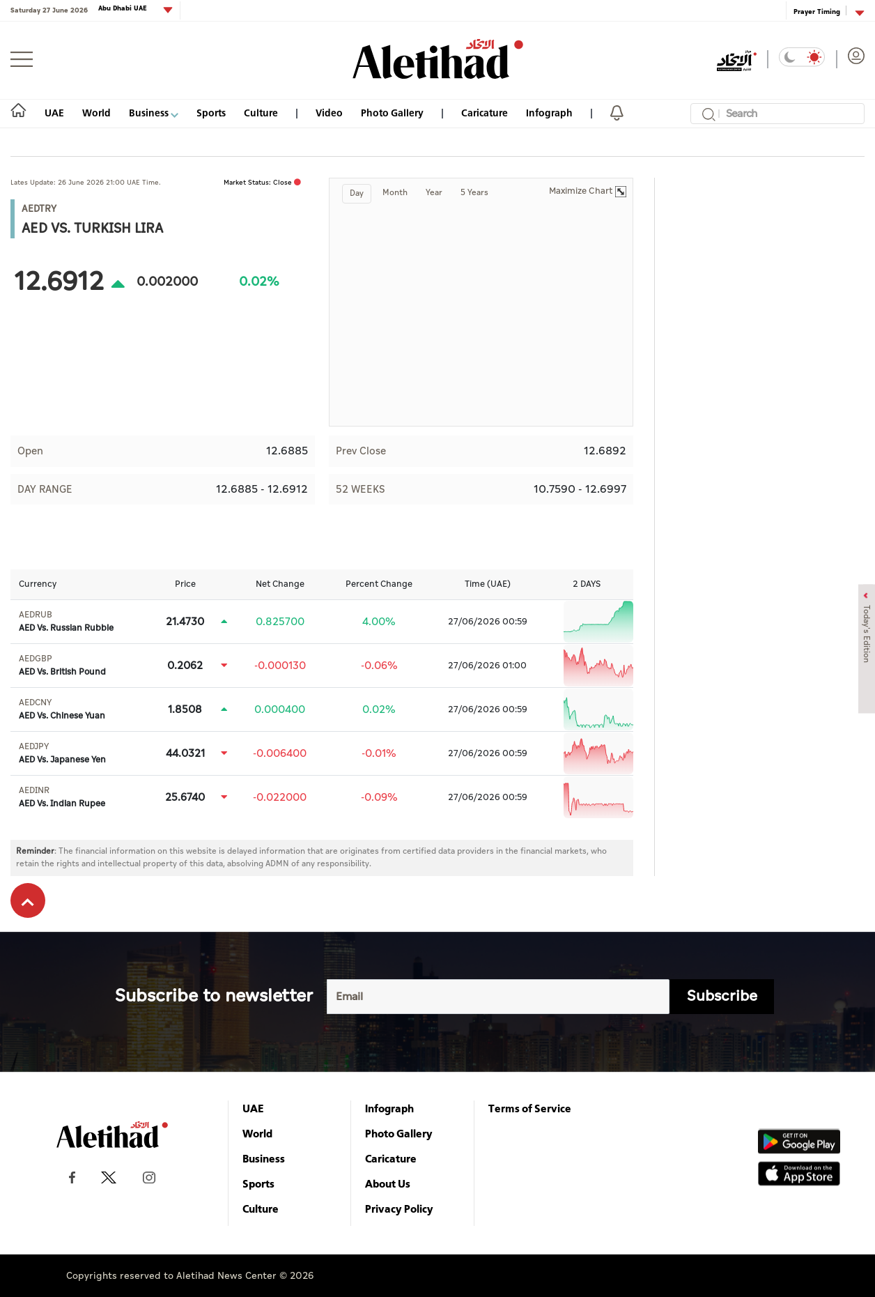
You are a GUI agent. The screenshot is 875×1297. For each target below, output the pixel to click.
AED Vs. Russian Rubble (66, 621)
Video (329, 112)
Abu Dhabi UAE (123, 8)
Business (153, 112)
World (96, 112)
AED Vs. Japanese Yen (62, 753)
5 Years (474, 192)
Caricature (484, 112)
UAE (54, 112)
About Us (387, 1183)
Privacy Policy (399, 1208)
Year (434, 192)
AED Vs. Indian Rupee (62, 797)
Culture (261, 112)
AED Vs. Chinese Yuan (62, 709)
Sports (211, 112)
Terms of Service (529, 1108)
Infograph (549, 112)
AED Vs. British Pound (62, 665)
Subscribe (722, 996)
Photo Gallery (392, 112)
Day (357, 193)
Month (395, 192)
